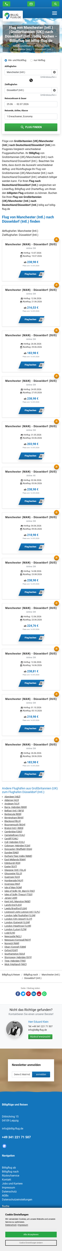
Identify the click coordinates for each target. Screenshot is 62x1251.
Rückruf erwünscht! (40, 1036)
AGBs (5, 1195)
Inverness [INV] (12, 884)
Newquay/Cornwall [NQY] (17, 940)
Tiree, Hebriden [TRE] (15, 960)
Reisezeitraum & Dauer (15, 98)
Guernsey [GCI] (12, 877)
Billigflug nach (42, 46)
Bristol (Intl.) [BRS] (13, 828)
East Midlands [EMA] (15, 859)
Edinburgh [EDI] (12, 863)
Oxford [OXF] (11, 950)
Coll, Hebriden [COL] (14, 842)
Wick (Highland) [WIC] (15, 964)
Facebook (18, 993)
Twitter (23, 993)
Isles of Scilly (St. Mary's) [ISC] (19, 891)
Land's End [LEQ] (13, 905)
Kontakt (6, 1179)
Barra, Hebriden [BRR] (15, 807)
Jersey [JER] (10, 898)
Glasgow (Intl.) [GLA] (15, 870)
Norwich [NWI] (11, 943)
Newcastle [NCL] (12, 936)
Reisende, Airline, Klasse (16, 110)
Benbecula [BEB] (12, 814)
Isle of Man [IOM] (13, 887)
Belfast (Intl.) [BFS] (14, 810)
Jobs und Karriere (12, 1183)
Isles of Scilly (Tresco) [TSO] (18, 894)
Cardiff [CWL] (11, 838)
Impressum (8, 1187)
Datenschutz (9, 1191)
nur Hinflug (39, 60)
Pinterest (28, 993)
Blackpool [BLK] (12, 821)
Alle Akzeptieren (31, 1234)
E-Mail (39, 993)
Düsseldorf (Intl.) (43, 49)
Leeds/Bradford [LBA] (15, 908)
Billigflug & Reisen (22, 46)
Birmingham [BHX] (13, 817)
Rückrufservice (10, 1175)
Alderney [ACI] (11, 800)
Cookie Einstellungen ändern (31, 1243)
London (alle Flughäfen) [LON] (19, 915)
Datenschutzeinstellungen (17, 1199)
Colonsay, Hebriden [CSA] (17, 845)
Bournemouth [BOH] (14, 824)
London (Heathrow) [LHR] (17, 926)
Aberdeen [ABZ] (12, 796)
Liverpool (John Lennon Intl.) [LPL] (22, 912)
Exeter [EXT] (10, 866)
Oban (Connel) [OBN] (15, 947)
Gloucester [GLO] (13, 873)
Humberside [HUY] (13, 880)
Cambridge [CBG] (13, 831)
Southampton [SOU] (14, 954)
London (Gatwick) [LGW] (17, 922)
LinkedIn (33, 993)
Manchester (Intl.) (22, 49)
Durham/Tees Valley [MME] (18, 856)
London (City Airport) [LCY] (18, 919)
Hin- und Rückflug (17, 60)
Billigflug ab (9, 1167)
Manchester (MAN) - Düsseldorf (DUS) (31, 244)
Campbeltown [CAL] (14, 835)
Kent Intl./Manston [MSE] (17, 901)
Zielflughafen (11, 84)
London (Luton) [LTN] (15, 929)
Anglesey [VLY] (11, 803)
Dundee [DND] (11, 852)
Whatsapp (44, 993)
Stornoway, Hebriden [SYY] (18, 957)
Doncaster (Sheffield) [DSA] (18, 849)
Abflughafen (10, 66)
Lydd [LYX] (9, 933)
